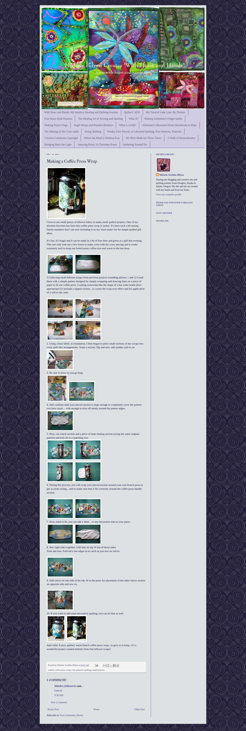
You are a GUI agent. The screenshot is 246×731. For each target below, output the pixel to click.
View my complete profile (168, 194)
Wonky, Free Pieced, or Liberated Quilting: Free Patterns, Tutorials (144, 131)
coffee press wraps (63, 670)
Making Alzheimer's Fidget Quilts (163, 118)
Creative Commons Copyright (61, 137)
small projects (98, 670)
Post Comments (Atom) (71, 715)
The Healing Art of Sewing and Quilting (100, 118)
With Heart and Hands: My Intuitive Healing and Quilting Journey (81, 112)
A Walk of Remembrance (181, 137)
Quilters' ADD (132, 112)
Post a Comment (59, 702)
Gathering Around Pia (135, 144)
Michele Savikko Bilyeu (68, 665)
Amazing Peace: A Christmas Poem (97, 144)
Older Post (139, 709)
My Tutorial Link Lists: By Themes (165, 112)
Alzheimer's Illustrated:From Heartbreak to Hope (169, 125)
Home (97, 709)
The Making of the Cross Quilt (61, 131)
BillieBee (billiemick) (65, 686)
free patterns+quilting (81, 670)
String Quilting (92, 131)
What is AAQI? (127, 125)
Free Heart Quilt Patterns (58, 118)
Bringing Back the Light (57, 144)
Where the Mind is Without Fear (102, 137)
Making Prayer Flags (56, 125)
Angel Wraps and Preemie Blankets (93, 125)
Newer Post (53, 709)
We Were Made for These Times (143, 137)
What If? (133, 118)
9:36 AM (58, 695)
